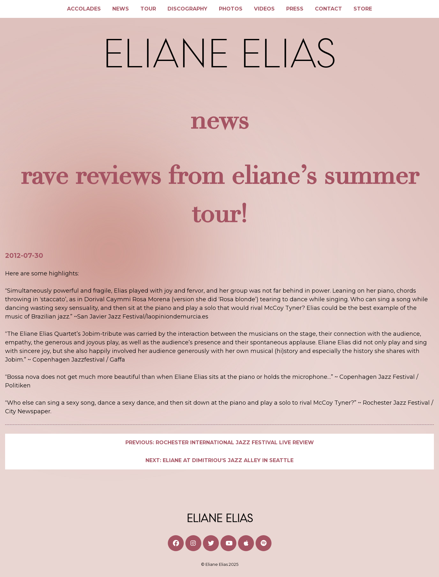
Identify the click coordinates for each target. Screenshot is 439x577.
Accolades (84, 9)
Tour (148, 9)
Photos (230, 9)
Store (362, 9)
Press (294, 9)
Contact (328, 9)
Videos (264, 9)
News (120, 9)
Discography (187, 9)
